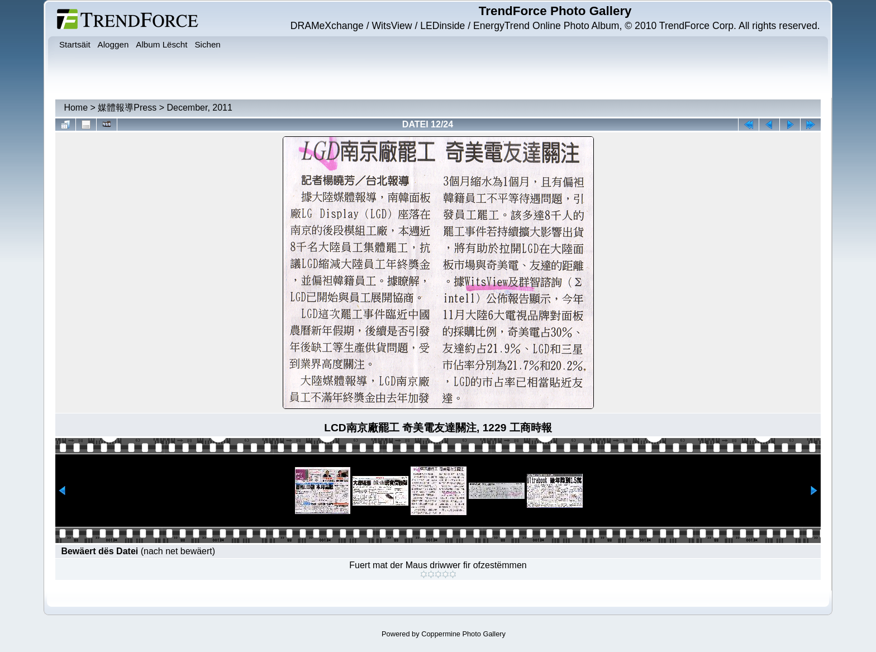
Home (76, 107)
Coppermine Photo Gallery (463, 634)
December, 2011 (199, 107)
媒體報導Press (127, 107)
